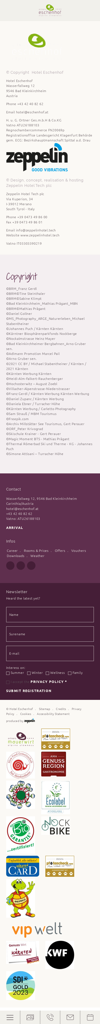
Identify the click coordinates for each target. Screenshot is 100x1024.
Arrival (14, 528)
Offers (60, 550)
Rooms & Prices (36, 550)
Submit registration (29, 691)
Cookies (25, 714)
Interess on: (15, 668)
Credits (61, 709)
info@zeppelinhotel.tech (36, 230)
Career (12, 550)
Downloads (15, 556)
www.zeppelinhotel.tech (40, 235)
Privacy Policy (49, 682)
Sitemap (44, 709)
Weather (38, 556)
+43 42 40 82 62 (19, 514)
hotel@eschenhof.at (32, 112)
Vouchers (78, 550)
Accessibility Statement (53, 714)
